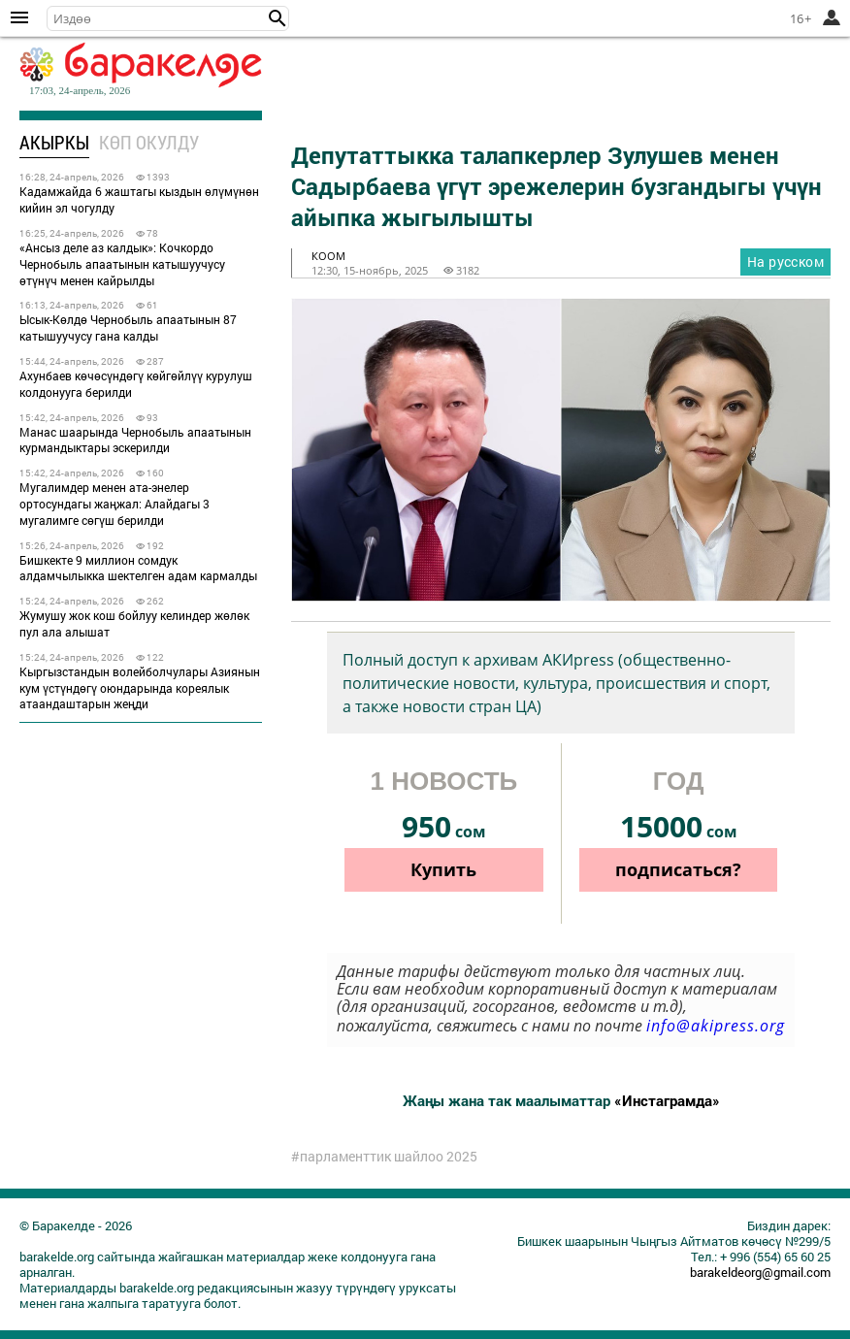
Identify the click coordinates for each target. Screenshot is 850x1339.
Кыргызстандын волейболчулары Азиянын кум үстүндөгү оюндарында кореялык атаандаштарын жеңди (139, 688)
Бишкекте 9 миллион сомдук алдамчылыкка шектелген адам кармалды (138, 568)
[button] (277, 18)
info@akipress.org (715, 1025)
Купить (443, 869)
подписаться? (678, 869)
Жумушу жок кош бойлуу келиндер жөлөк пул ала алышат (134, 623)
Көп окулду (149, 142)
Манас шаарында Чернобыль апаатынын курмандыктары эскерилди (135, 440)
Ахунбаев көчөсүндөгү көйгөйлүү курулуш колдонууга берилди (135, 384)
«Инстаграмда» (667, 1100)
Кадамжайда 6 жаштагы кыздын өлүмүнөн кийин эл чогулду (139, 199)
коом (328, 255)
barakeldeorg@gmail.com (760, 1272)
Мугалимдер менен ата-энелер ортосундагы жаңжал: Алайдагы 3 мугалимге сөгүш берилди (114, 503)
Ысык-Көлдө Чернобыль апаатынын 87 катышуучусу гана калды (128, 327)
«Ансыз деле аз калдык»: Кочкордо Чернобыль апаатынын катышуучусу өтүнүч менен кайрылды (122, 264)
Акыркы (54, 142)
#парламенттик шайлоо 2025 (384, 1156)
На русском (785, 261)
